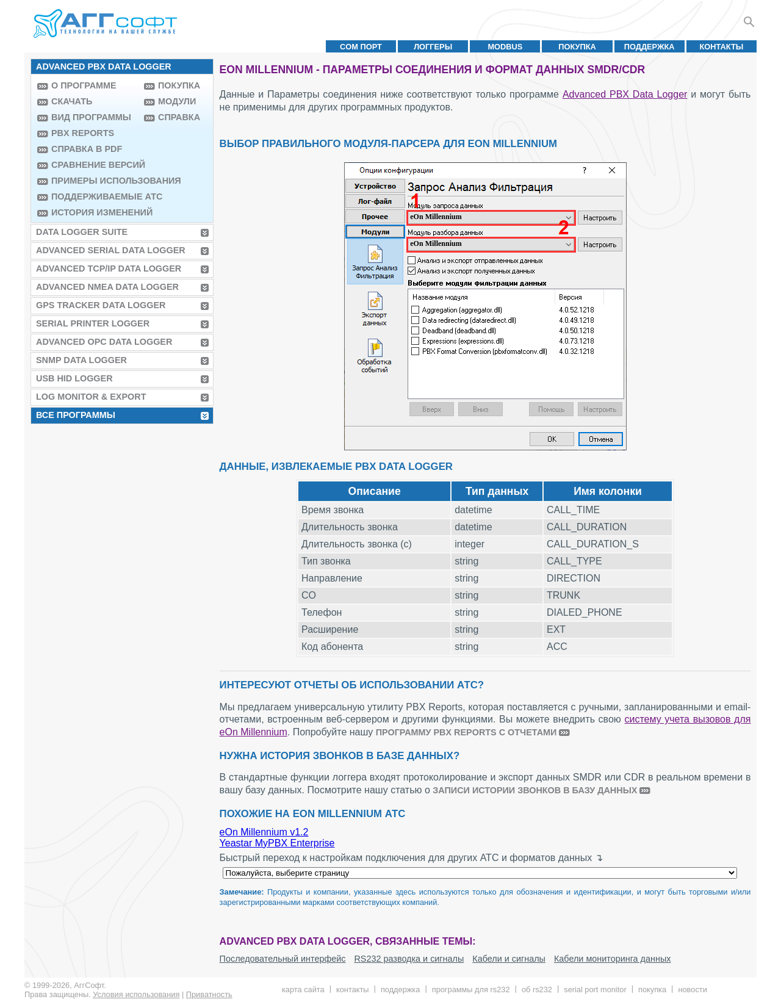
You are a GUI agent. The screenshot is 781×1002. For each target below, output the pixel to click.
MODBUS (505, 46)
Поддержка (649, 46)
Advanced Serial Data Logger (110, 250)
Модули (177, 101)
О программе (84, 85)
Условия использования (136, 994)
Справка (179, 117)
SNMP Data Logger (81, 360)
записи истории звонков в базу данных (535, 790)
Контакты (722, 46)
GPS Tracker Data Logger (100, 305)
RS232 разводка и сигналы (409, 959)
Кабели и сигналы (508, 959)
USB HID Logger (74, 378)
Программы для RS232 (471, 989)
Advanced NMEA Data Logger (107, 287)
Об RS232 (537, 989)
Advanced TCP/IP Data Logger (108, 268)
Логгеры (433, 46)
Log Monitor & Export (91, 397)
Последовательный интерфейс (283, 959)
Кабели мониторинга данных (612, 959)
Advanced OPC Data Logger (104, 342)
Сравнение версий (94, 165)
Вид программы (91, 117)
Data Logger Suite (82, 232)
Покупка (577, 46)
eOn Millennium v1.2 (264, 832)
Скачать (71, 101)
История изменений (94, 212)
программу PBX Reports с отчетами (466, 732)
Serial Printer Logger (92, 323)
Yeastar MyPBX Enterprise (277, 843)
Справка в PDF (86, 149)
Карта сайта (303, 989)
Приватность (209, 994)
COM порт (361, 46)
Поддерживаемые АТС (94, 196)
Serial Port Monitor (595, 989)
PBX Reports (82, 133)
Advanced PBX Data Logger (625, 94)
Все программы (75, 415)
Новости (692, 989)
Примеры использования (94, 181)
